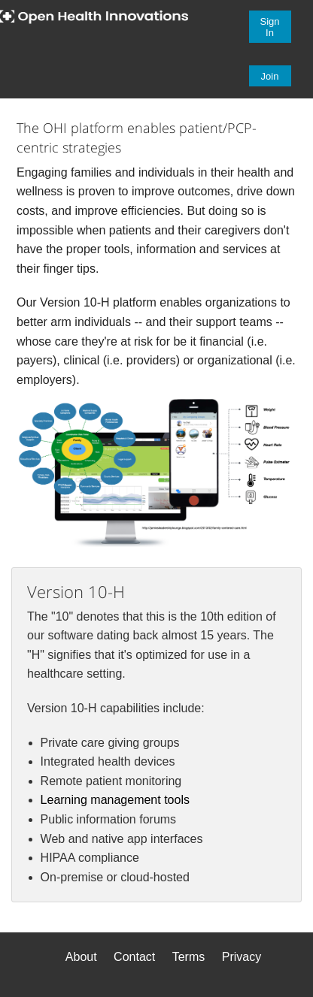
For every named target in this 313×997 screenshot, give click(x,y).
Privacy (241, 956)
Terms (188, 956)
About (81, 956)
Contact (134, 956)
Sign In (270, 27)
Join (270, 76)
